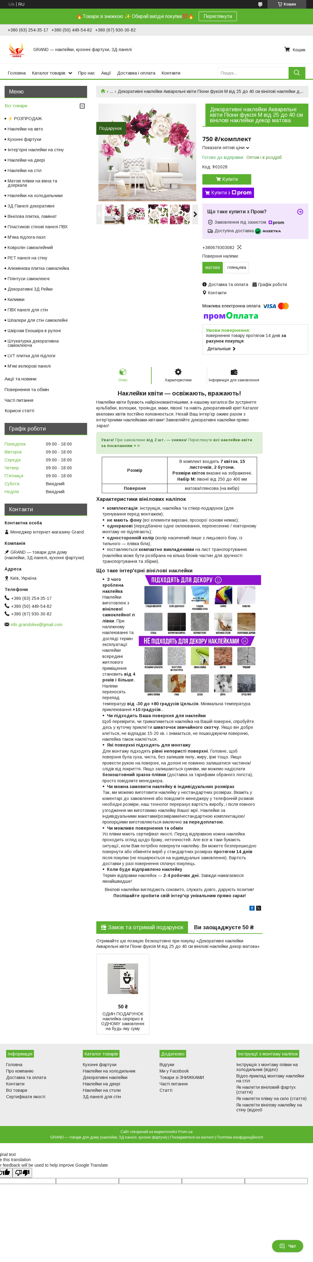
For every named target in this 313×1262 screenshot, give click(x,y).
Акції (106, 72)
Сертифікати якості (25, 1096)
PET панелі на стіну (27, 257)
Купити (230, 179)
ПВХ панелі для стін (28, 309)
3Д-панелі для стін (102, 1096)
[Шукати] (297, 73)
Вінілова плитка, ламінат (32, 216)
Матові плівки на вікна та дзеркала (32, 183)
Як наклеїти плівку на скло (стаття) (271, 1098)
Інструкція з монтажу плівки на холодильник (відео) (267, 1067)
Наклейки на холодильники (35, 195)
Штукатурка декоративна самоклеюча (33, 343)
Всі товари (16, 105)
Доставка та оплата (26, 1077)
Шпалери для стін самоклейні (38, 320)
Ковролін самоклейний (30, 247)
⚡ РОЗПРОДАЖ (25, 118)
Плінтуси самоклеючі (29, 278)
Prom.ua (185, 1132)
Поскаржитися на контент (192, 1137)
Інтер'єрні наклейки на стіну (36, 149)
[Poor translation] (22, 1173)
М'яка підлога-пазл (27, 237)
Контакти (170, 72)
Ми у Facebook (174, 1071)
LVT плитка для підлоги (31, 355)
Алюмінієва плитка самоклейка (38, 268)
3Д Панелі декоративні (31, 206)
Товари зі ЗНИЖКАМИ (182, 1077)
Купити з (231, 193)
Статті (166, 1090)
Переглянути (218, 16)
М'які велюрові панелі (29, 366)
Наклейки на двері (26, 160)
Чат (287, 1246)
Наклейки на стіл (25, 170)
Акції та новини (20, 378)
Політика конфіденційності (240, 1137)
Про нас (86, 72)
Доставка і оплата (136, 72)
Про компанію (20, 1071)
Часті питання (19, 400)
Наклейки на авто (25, 129)
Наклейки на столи (102, 1090)
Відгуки (167, 1064)
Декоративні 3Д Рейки (30, 289)
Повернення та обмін (27, 389)
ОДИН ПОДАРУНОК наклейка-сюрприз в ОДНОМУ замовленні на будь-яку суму (122, 1021)
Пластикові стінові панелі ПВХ (38, 226)
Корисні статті (19, 410)
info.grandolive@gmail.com (36, 624)
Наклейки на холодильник (109, 1071)
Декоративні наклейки (105, 1077)
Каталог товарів (48, 72)
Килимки (16, 299)
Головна (17, 72)
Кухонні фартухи (24, 139)
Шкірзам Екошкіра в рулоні (34, 330)
